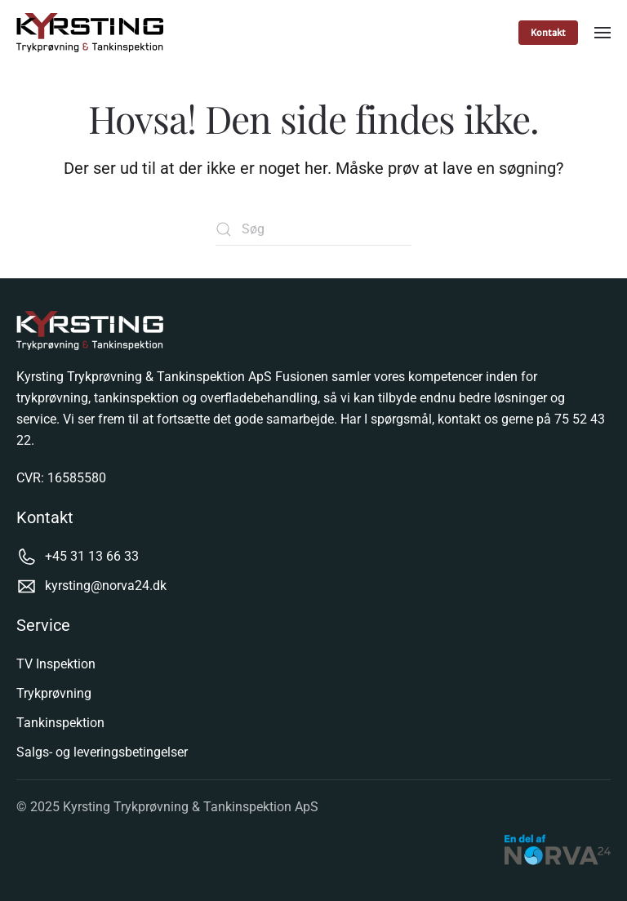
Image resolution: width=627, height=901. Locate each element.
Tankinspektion (60, 722)
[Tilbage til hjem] (91, 32)
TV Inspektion (56, 664)
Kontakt (548, 32)
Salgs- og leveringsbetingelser (102, 752)
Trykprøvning (53, 693)
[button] (602, 32)
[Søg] (313, 229)
